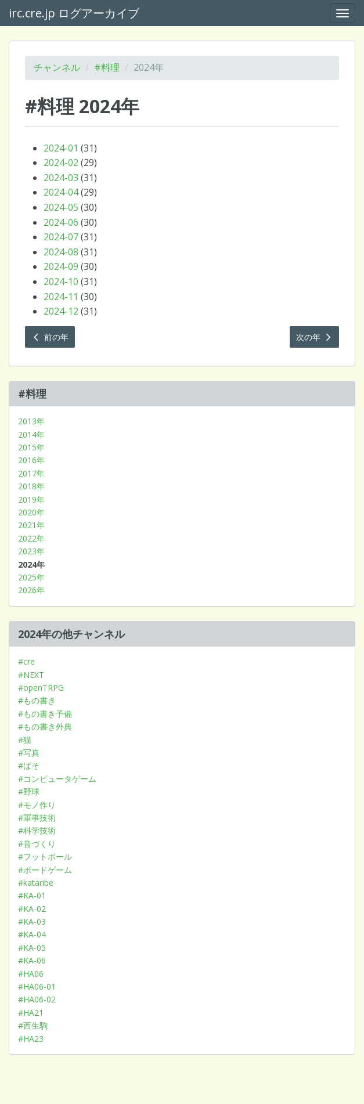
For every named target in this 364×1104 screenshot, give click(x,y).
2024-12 (61, 311)
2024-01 (61, 148)
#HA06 (31, 973)
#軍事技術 (37, 817)
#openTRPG (41, 687)
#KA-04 (32, 934)
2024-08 (61, 252)
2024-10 (61, 281)
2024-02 (61, 162)
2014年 (31, 434)
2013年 (31, 421)
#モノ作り (37, 804)
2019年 (31, 499)
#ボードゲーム (45, 869)
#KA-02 (32, 908)
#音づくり (37, 843)
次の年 (314, 336)
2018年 (31, 486)
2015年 (31, 447)
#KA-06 (32, 960)
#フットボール (45, 856)
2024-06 (61, 222)
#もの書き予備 (45, 713)
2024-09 (61, 266)
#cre (26, 661)
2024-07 (61, 236)
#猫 (24, 739)
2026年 (31, 590)
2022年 (31, 538)
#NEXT (31, 674)
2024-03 (61, 177)
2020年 (31, 512)
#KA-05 (32, 947)
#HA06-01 (37, 986)
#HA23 (31, 1038)
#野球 (28, 791)
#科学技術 (37, 830)
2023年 (31, 551)
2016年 (31, 460)
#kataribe (35, 882)
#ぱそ (28, 765)
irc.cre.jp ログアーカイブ (74, 13)
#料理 (107, 67)
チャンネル (57, 67)
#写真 (28, 752)
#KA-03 (32, 921)
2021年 (31, 525)
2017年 (31, 473)
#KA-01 (32, 895)
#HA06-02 (37, 999)
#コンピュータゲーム (57, 778)
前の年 (50, 336)
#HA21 (31, 1012)
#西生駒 (33, 1025)
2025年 (31, 577)
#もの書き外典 (45, 726)
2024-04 (61, 192)
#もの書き (37, 700)
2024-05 (61, 207)
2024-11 (61, 296)
